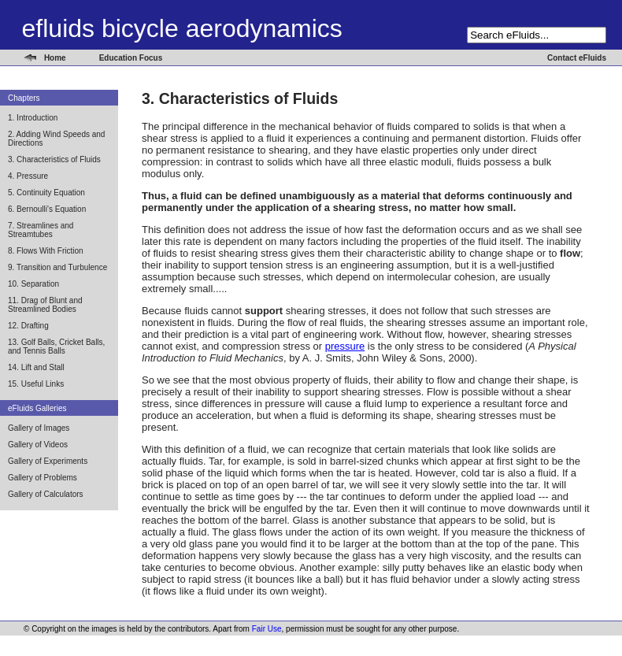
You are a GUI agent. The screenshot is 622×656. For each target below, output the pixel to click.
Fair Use (267, 628)
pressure (345, 346)
